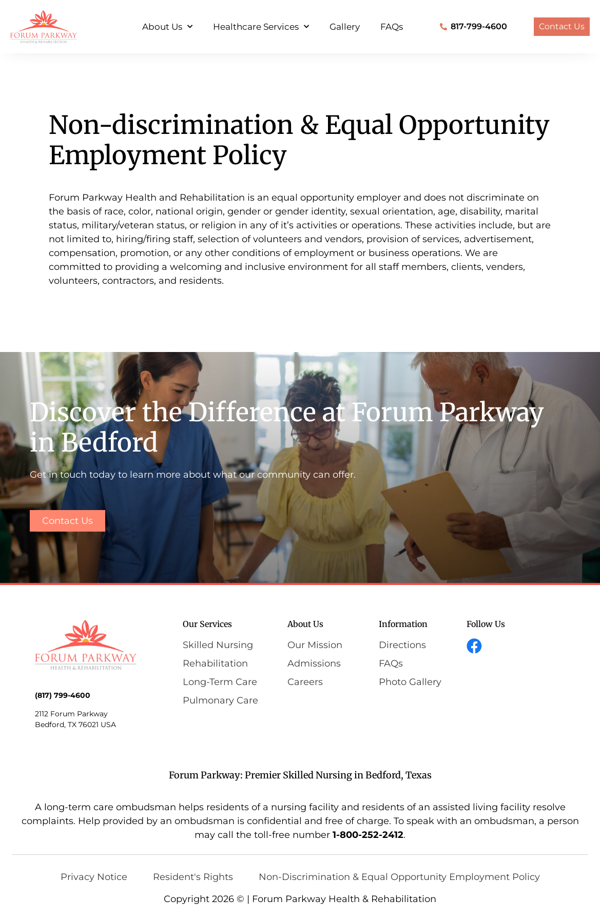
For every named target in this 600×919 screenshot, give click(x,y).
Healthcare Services (261, 26)
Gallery (345, 27)
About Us (167, 26)
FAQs (391, 27)
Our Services (207, 624)
